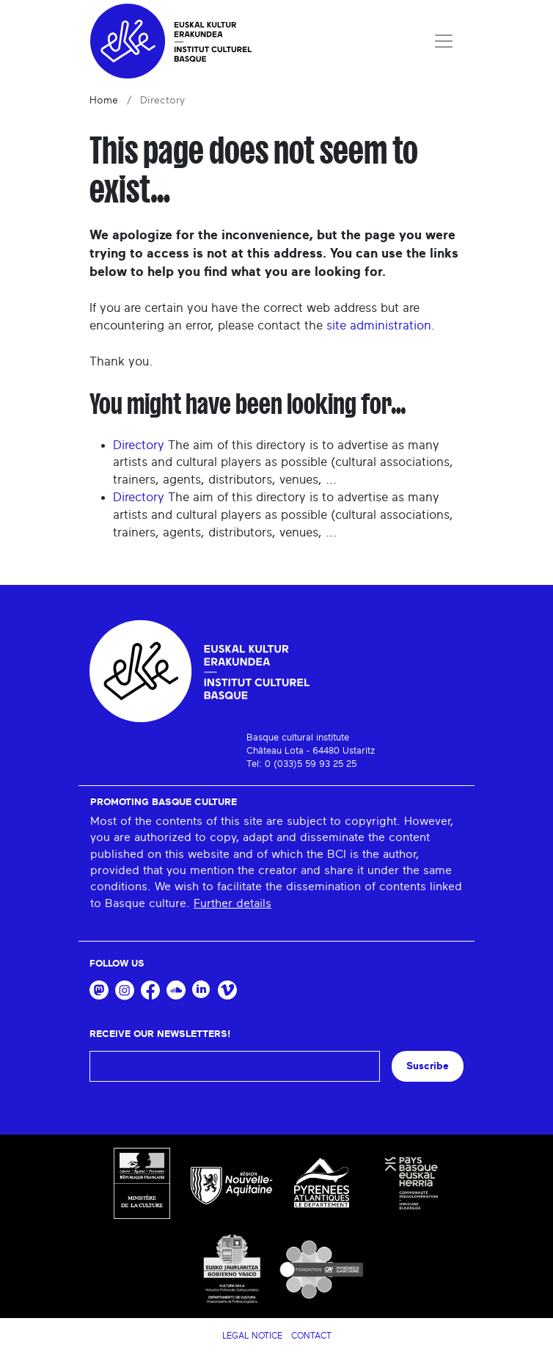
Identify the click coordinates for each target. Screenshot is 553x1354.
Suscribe (427, 1065)
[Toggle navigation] (444, 41)
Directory (138, 445)
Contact (311, 1335)
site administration (378, 325)
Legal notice (252, 1335)
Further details (232, 903)
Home (103, 100)
